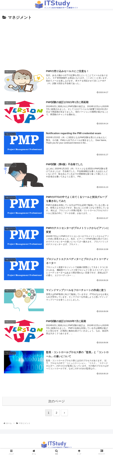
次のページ (56, 401)
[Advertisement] (56, 43)
